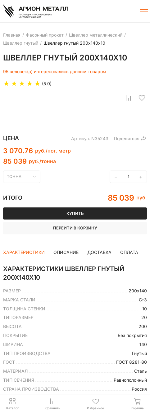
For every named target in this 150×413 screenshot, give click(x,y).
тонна (14, 176)
